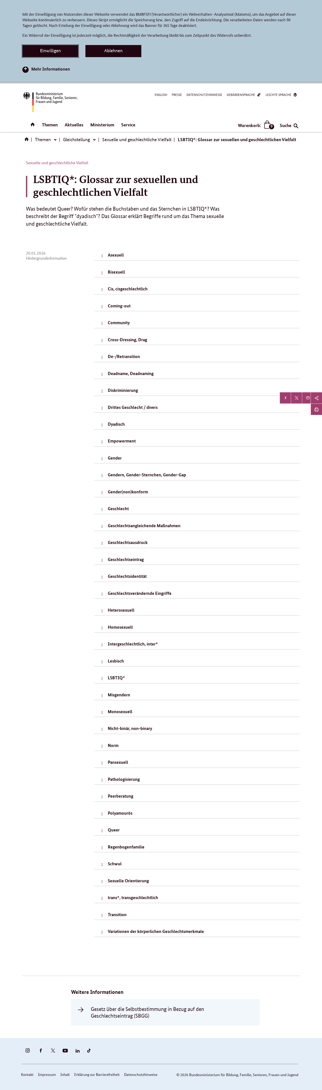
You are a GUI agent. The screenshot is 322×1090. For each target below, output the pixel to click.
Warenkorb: (255, 125)
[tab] (197, 255)
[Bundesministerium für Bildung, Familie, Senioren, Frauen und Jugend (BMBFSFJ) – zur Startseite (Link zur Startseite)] (49, 102)
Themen (50, 124)
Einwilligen (50, 50)
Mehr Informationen (50, 69)
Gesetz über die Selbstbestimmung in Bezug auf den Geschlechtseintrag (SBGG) (147, 1012)
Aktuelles (74, 124)
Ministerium (102, 124)
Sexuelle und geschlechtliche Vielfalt (137, 139)
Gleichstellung (76, 139)
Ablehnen (113, 50)
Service (128, 124)
